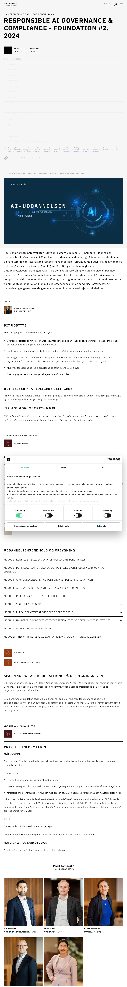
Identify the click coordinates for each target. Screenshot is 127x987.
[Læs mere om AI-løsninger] (35, 653)
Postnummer (13, 103)
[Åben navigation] (121, 4)
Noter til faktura (17, 136)
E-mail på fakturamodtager (21, 114)
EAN (10, 125)
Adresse (12, 97)
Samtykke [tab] (24, 467)
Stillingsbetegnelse (18, 86)
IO (9, 130)
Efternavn (13, 69)
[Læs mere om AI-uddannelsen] (35, 443)
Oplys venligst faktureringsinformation (27, 141)
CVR (10, 119)
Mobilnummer (13, 80)
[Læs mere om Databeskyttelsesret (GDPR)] (35, 662)
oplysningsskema (94, 151)
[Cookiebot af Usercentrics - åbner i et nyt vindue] (108, 460)
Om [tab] (102, 467)
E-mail (11, 75)
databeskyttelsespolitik (73, 151)
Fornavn (12, 64)
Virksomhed (13, 92)
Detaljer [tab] (63, 467)
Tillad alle (101, 526)
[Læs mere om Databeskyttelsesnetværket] (35, 734)
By (9, 108)
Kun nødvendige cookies (25, 526)
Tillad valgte (63, 526)
